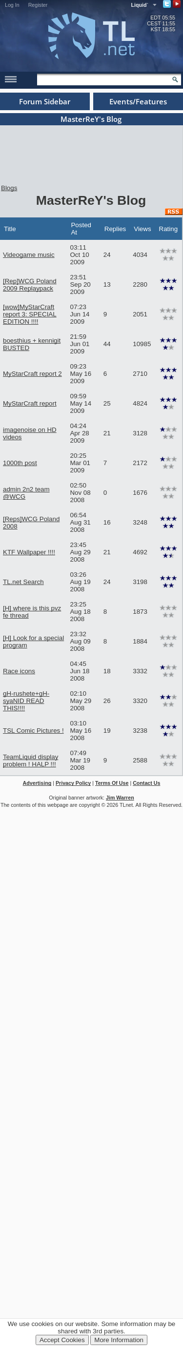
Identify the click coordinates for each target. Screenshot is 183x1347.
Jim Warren (120, 797)
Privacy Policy (73, 783)
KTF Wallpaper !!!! (29, 552)
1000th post (20, 463)
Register (38, 5)
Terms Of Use (112, 783)
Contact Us (146, 783)
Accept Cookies (62, 1340)
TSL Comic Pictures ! (33, 730)
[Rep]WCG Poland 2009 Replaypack (30, 284)
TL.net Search (23, 582)
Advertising (37, 783)
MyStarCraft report (30, 403)
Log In (12, 5)
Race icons (19, 671)
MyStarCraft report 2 (32, 373)
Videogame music (29, 254)
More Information (118, 1340)
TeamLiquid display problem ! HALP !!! (30, 760)
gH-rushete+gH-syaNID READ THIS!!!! (26, 701)
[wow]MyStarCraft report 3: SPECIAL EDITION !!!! (30, 314)
